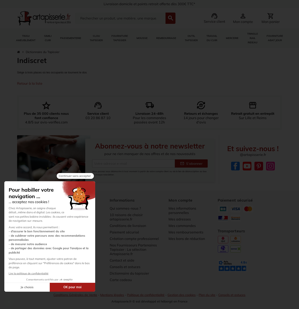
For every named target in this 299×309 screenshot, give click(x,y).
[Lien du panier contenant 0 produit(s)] (270, 18)
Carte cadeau (121, 280)
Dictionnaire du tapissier (129, 273)
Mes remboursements (186, 232)
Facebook (235, 166)
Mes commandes (182, 225)
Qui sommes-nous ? (125, 208)
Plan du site (207, 295)
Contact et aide (122, 260)
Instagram (270, 166)
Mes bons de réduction (187, 238)
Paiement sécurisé (124, 232)
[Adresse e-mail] (133, 163)
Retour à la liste (29, 83)
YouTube (247, 166)
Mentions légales (112, 295)
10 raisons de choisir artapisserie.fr (126, 217)
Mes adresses (180, 219)
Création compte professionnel (134, 238)
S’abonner (191, 163)
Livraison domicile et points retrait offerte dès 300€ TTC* (149, 4)
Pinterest (258, 166)
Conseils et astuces (125, 267)
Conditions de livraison (128, 225)
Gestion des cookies (181, 295)
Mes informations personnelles (182, 210)
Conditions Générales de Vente (75, 295)
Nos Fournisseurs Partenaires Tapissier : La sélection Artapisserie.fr (133, 249)
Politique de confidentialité (145, 295)
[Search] (120, 18)
